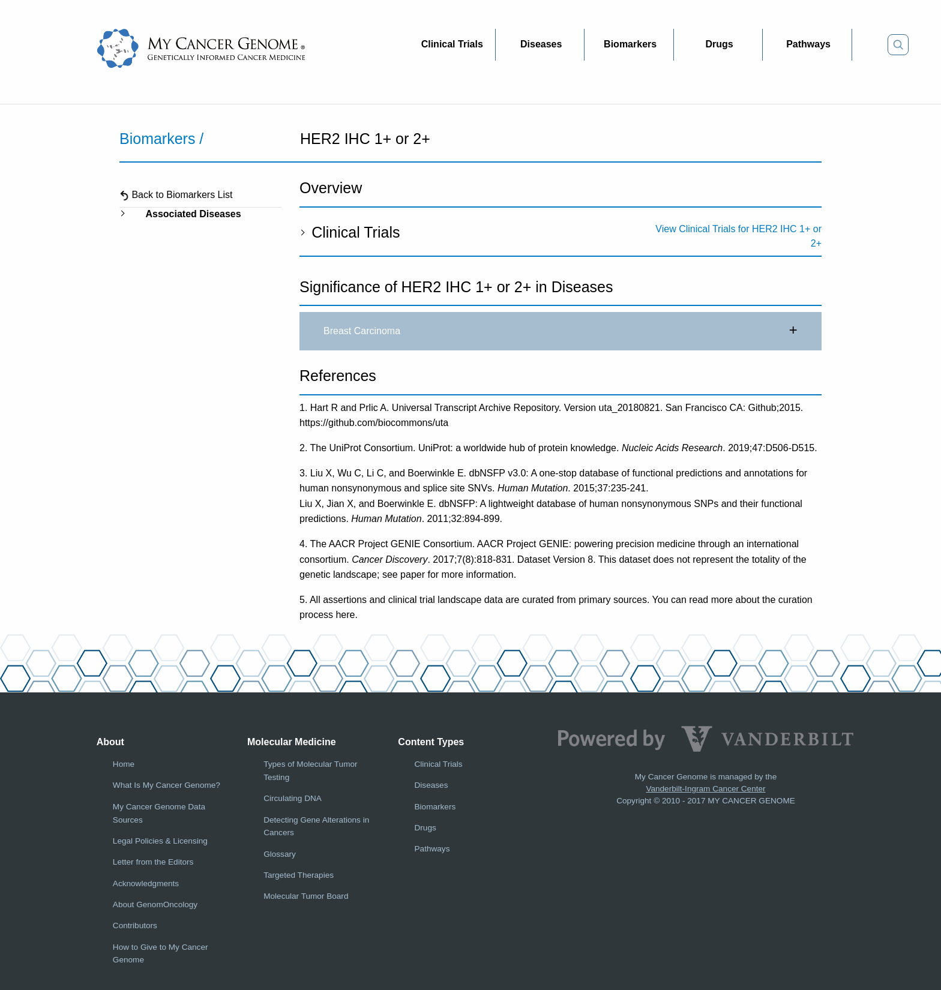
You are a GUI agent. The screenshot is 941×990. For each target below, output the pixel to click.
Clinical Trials (349, 232)
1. (303, 408)
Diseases (431, 785)
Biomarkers (435, 806)
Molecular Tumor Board (305, 896)
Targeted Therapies (298, 875)
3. (303, 473)
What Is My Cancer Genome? (166, 785)
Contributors (135, 925)
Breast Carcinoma (560, 331)
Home (123, 764)
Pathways (432, 848)
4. (303, 544)
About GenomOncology (155, 904)
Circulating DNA (292, 798)
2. (303, 448)
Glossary (279, 854)
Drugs (425, 827)
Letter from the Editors (153, 861)
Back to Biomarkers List (176, 195)
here (345, 615)
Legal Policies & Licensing (160, 840)
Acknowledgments (146, 883)
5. (303, 600)
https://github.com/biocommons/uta (373, 423)
